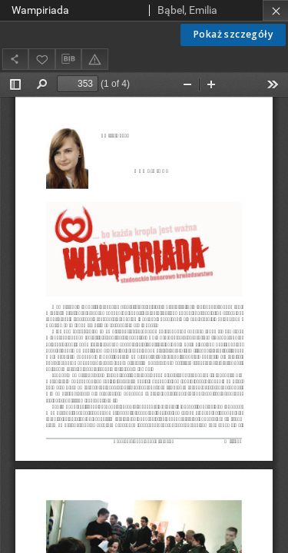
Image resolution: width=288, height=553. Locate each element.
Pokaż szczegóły (233, 34)
